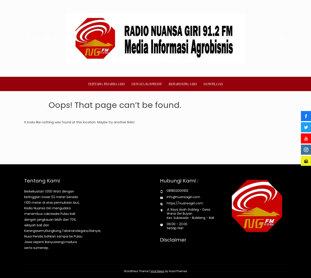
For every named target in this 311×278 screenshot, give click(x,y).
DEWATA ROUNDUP (146, 84)
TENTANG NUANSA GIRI (106, 84)
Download (213, 84)
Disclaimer (173, 239)
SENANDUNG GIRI (183, 84)
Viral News (157, 271)
